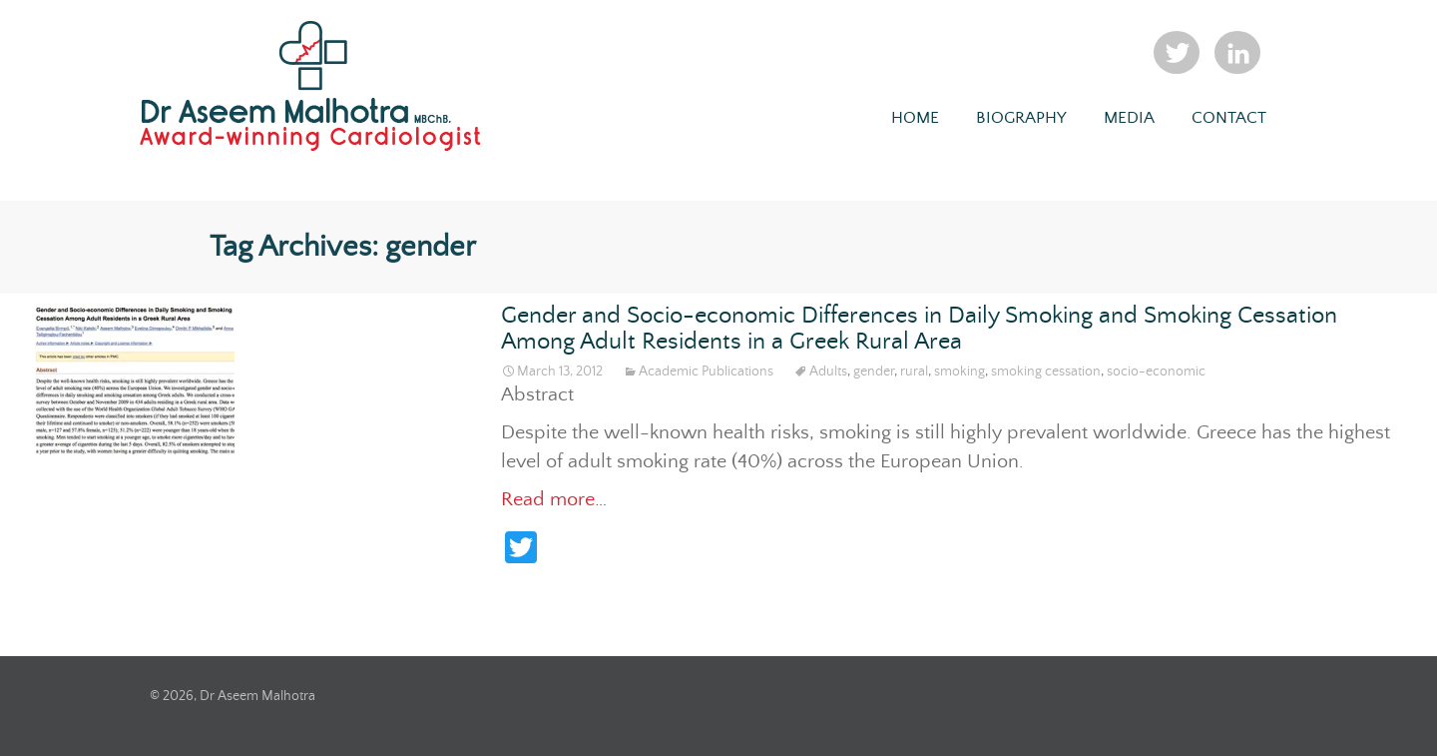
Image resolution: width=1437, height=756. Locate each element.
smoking (959, 371)
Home (915, 118)
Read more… (554, 499)
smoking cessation (1046, 371)
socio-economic (1156, 371)
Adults (828, 371)
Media (1129, 118)
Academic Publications (706, 371)
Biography (1021, 118)
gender (873, 371)
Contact (1229, 118)
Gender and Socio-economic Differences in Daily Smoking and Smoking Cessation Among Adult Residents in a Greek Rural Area (919, 329)
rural (914, 371)
